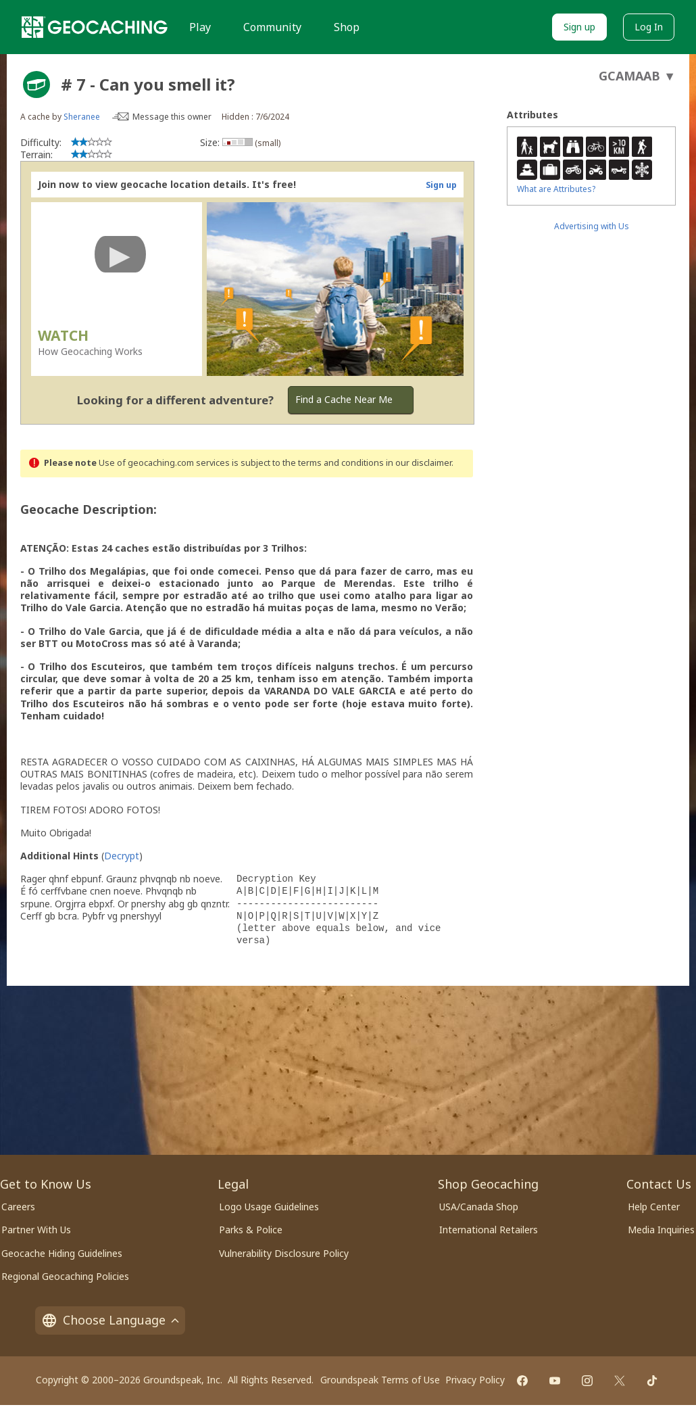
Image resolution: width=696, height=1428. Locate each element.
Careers (18, 1206)
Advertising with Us (591, 226)
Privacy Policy (475, 1379)
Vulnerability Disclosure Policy (284, 1253)
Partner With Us (36, 1229)
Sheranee (82, 116)
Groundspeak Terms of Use (380, 1379)
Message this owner (172, 116)
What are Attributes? (556, 189)
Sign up (579, 26)
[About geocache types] (36, 84)
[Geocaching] (95, 27)
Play (200, 27)
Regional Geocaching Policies (65, 1276)
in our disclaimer (418, 463)
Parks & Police (250, 1229)
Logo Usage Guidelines (269, 1206)
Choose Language (110, 1320)
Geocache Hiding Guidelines (61, 1253)
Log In (649, 26)
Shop (346, 27)
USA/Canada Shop (478, 1206)
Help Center (654, 1206)
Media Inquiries (661, 1229)
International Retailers (488, 1229)
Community (272, 27)
